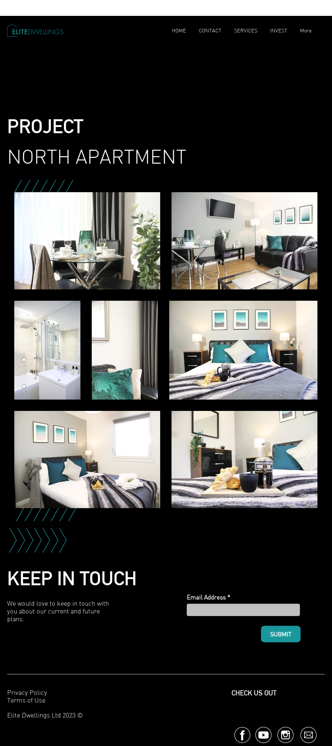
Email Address (206, 597)
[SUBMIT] (281, 634)
